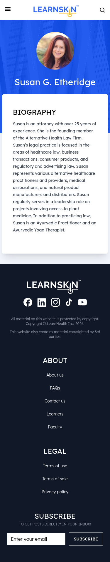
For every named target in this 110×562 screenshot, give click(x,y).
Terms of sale (55, 478)
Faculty (55, 426)
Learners (55, 413)
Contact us (55, 400)
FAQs (55, 387)
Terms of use (55, 465)
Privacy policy (55, 491)
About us (55, 374)
